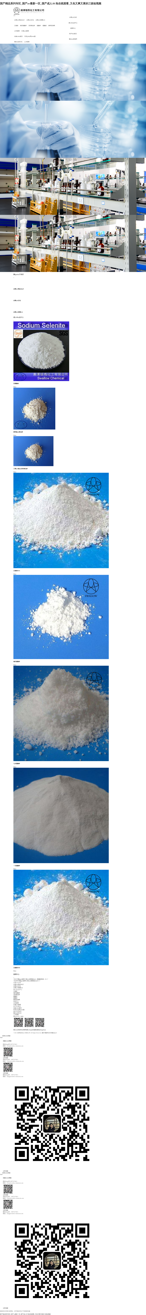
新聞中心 (73, 28)
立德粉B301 (16, 967)
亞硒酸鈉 (16, 383)
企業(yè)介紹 (73, 17)
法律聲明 (24, 1030)
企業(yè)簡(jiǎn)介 (19, 20)
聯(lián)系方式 (18, 41)
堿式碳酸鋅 (23, 25)
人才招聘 (26, 41)
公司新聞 (17, 31)
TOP (1, 1037)
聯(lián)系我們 (73, 39)
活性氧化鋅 (31, 25)
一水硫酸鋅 (16, 865)
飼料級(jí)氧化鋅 (18, 432)
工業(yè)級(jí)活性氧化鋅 (20, 468)
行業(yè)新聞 (25, 31)
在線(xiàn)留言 (18, 36)
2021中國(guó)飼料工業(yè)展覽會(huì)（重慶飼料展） (29, 979)
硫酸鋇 (45, 25)
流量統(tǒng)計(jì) (41, 1030)
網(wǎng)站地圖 (31, 1030)
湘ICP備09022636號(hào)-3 (49, 1033)
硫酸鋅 (39, 25)
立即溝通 (5, 1058)
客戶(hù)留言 (73, 33)
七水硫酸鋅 (16, 763)
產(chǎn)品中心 (73, 23)
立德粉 (16, 25)
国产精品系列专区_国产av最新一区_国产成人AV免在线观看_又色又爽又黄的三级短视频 (50, 3)
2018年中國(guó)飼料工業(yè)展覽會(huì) (25, 981)
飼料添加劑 (51, 25)
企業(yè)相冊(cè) (40, 20)
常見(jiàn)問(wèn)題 (30, 36)
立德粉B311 (16, 570)
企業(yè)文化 (30, 20)
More (14, 387)
